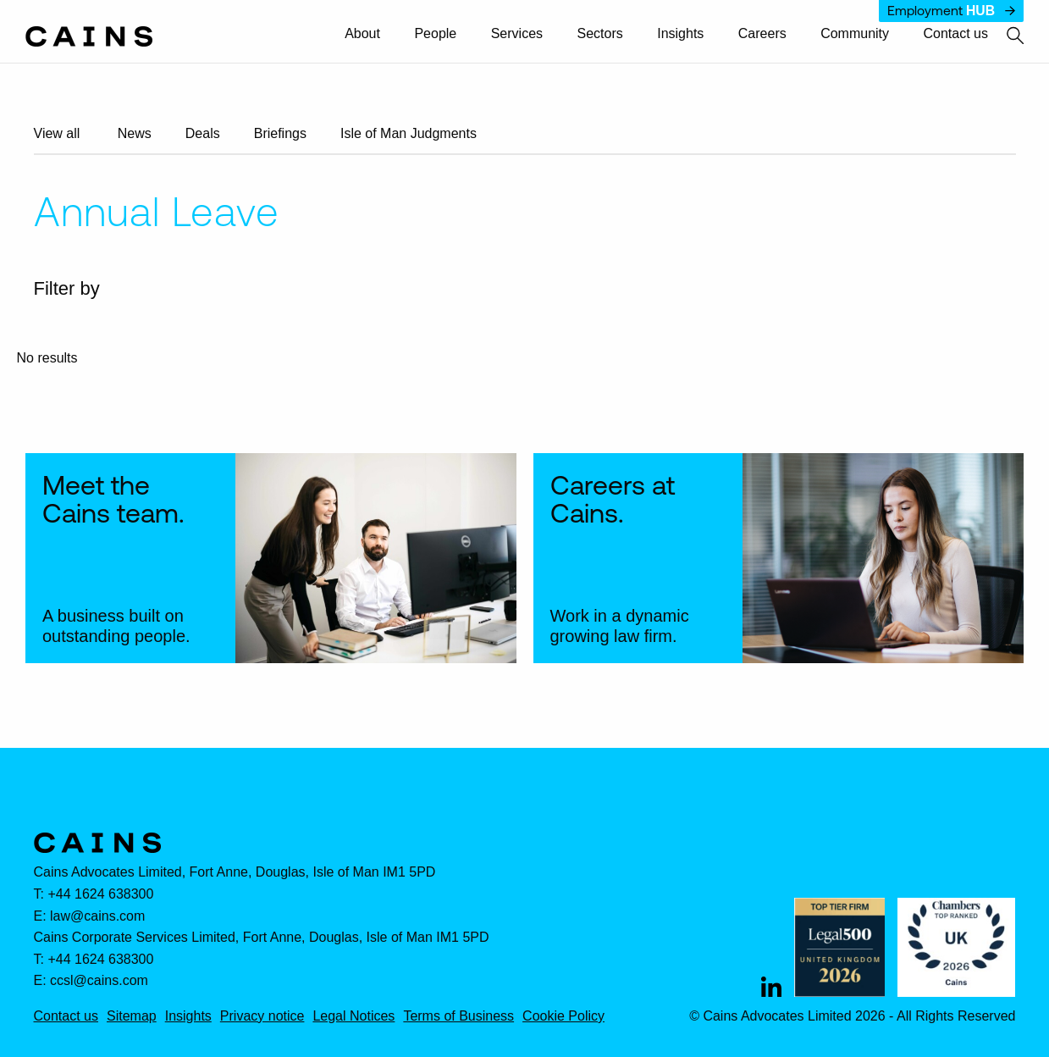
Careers (762, 34)
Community (854, 34)
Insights (680, 34)
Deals (202, 133)
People (435, 34)
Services (517, 34)
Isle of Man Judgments (408, 133)
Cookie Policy (563, 1016)
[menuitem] (370, 35)
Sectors (600, 34)
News (135, 133)
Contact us (956, 34)
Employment (951, 10)
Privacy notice (262, 1016)
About (362, 34)
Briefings (280, 133)
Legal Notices (353, 1016)
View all (57, 133)
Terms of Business (458, 1016)
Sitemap (132, 1016)
